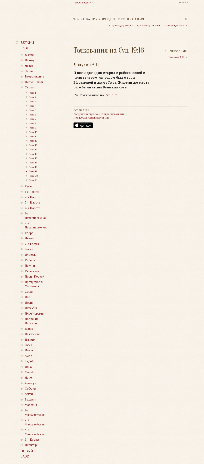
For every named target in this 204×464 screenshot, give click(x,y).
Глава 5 (32, 110)
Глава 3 (32, 101)
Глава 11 (33, 136)
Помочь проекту (82, 2)
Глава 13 (33, 145)
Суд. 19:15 (112, 95)
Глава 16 (33, 158)
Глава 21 (33, 180)
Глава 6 (32, 114)
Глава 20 (33, 176)
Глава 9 (32, 127)
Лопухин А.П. (176, 57)
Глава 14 (33, 149)
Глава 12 (33, 140)
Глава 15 (33, 154)
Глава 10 (33, 132)
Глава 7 (32, 119)
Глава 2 (32, 97)
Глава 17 (33, 162)
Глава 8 (32, 123)
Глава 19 (33, 171)
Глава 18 (33, 167)
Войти (185, 2)
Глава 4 (32, 106)
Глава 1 (32, 92)
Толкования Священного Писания (109, 19)
